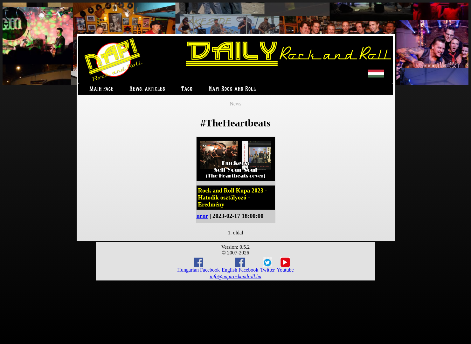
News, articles (147, 89)
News (235, 103)
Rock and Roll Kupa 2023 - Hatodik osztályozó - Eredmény (232, 197)
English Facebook (240, 265)
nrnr (202, 215)
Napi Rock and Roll (232, 89)
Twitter (267, 265)
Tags (187, 89)
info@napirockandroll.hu (235, 276)
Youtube (285, 265)
